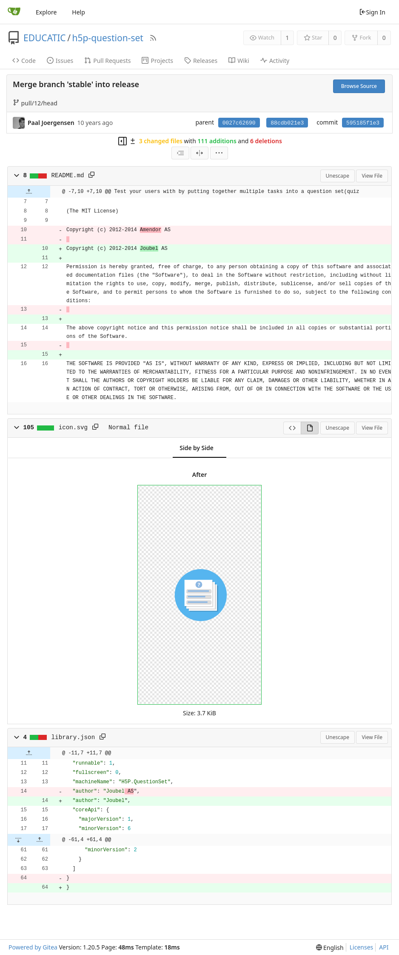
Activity (274, 61)
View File (372, 175)
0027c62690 (239, 123)
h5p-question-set (107, 38)
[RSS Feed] (153, 38)
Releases (200, 61)
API (383, 947)
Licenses (361, 947)
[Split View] (199, 153)
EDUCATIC (44, 38)
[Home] (14, 12)
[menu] (219, 153)
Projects (157, 61)
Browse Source (359, 86)
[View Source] (292, 428)
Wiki (238, 61)
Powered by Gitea (33, 947)
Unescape (337, 175)
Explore (46, 12)
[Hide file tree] (122, 141)
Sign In (372, 12)
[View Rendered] (310, 428)
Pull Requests (107, 61)
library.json (73, 737)
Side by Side (196, 448)
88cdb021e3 (287, 123)
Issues (60, 61)
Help (78, 12)
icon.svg (73, 427)
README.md (67, 175)
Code (24, 61)
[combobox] (180, 153)
